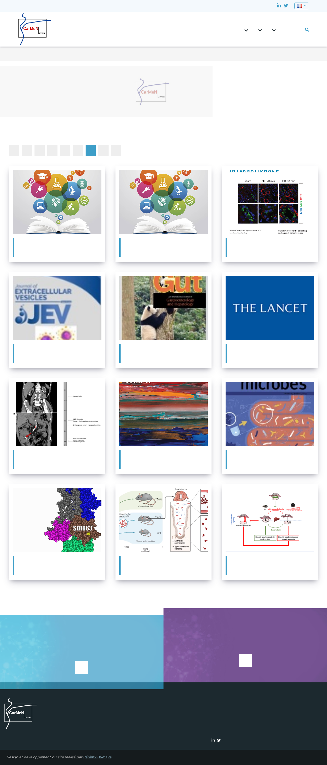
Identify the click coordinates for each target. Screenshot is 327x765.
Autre (27, 150)
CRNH (283, 27)
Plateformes (274, 28)
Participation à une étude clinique (65, 150)
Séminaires (103, 150)
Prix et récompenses (78, 150)
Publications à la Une (91, 150)
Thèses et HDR (116, 150)
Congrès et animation (39, 150)
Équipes (260, 28)
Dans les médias (52, 150)
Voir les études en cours (245, 660)
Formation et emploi (291, 27)
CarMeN (246, 28)
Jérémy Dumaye (97, 757)
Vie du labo (298, 27)
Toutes (14, 150)
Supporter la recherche (81, 674)
